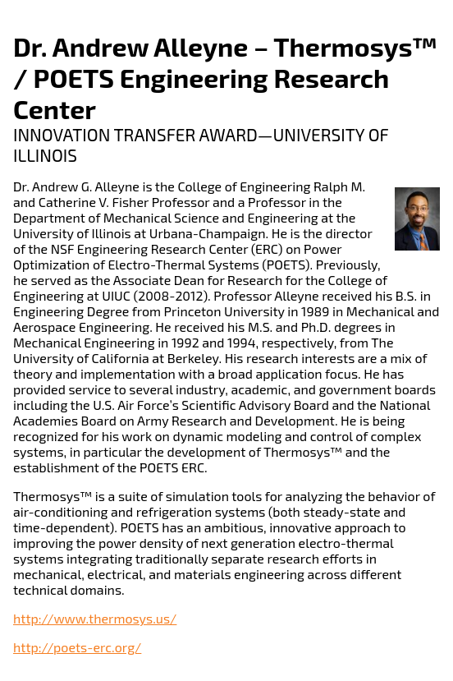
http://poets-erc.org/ (77, 647)
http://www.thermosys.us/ (94, 618)
